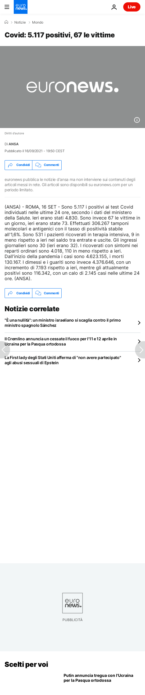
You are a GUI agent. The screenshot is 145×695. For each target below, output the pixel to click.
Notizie (20, 22)
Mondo (37, 22)
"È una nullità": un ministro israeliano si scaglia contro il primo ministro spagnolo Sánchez (63, 323)
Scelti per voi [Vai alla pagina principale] (26, 664)
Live (132, 6)
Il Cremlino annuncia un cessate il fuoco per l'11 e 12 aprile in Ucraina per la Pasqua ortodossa (61, 341)
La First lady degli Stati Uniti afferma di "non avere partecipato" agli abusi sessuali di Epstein (63, 360)
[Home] (6, 22)
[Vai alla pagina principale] (21, 7)
